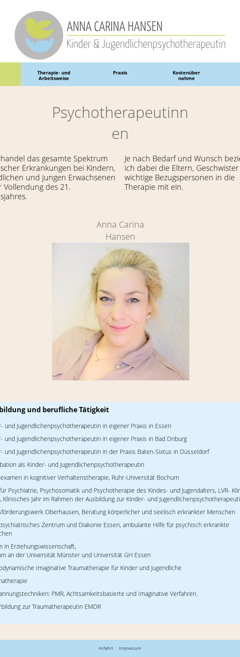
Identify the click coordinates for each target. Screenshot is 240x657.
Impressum (130, 648)
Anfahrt (106, 648)
